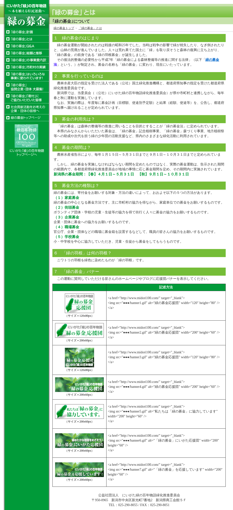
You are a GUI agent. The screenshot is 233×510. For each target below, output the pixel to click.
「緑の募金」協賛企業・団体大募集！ (26, 86)
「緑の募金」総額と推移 (26, 52)
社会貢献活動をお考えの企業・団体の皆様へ (26, 108)
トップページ (26, 117)
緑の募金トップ (64, 28)
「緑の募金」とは (26, 39)
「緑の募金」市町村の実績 (26, 67)
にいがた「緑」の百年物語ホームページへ (26, 139)
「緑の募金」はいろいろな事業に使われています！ (26, 76)
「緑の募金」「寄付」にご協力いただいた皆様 (26, 97)
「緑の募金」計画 (26, 31)
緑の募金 (212, 60)
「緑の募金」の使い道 (26, 60)
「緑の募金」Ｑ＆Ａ (26, 46)
